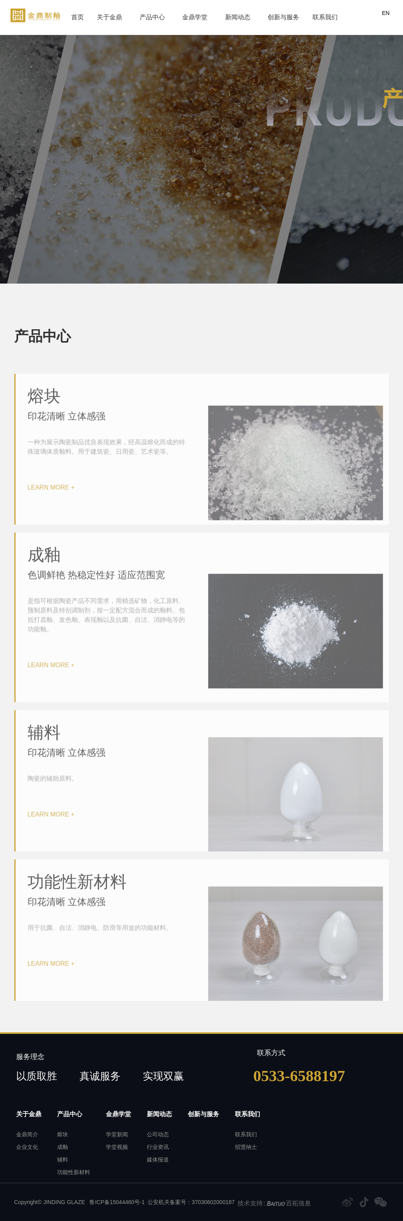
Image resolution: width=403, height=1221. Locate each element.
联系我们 (309, 14)
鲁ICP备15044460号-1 (116, 1202)
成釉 (62, 1147)
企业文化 (27, 1147)
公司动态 (158, 1134)
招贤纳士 (246, 1147)
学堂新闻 (117, 1134)
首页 (74, 14)
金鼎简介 (27, 1134)
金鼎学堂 (188, 14)
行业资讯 (158, 1147)
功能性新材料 (73, 1172)
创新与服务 (269, 14)
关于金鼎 (105, 14)
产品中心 (147, 14)
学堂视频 (117, 1147)
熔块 (62, 1134)
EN (385, 13)
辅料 (62, 1160)
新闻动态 (229, 14)
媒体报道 (158, 1160)
